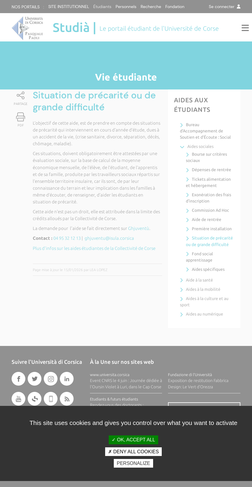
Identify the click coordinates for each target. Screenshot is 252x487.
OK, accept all (133, 439)
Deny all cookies (133, 451)
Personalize (133, 463)
